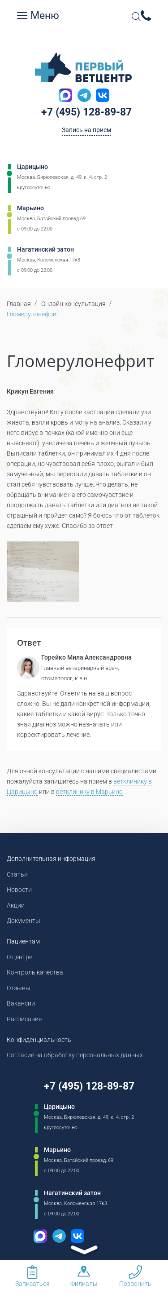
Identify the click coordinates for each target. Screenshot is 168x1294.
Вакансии (21, 1003)
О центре (19, 957)
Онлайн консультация (73, 303)
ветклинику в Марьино (89, 791)
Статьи (17, 874)
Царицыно (32, 166)
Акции (16, 905)
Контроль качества (35, 972)
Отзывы (18, 988)
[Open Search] (136, 16)
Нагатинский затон (45, 249)
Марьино (30, 208)
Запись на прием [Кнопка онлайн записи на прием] (86, 129)
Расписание (24, 1019)
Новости (19, 889)
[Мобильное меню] (22, 15)
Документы (23, 920)
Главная (19, 303)
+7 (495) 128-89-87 (86, 112)
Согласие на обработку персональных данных (75, 1055)
